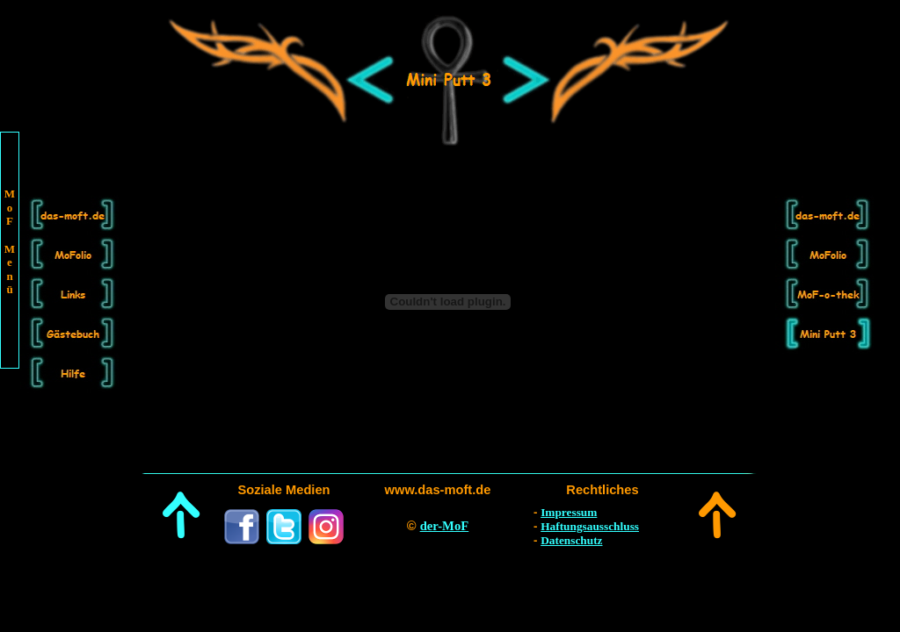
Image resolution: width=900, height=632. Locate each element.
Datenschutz (571, 540)
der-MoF (444, 526)
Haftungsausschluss (590, 526)
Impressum (569, 512)
